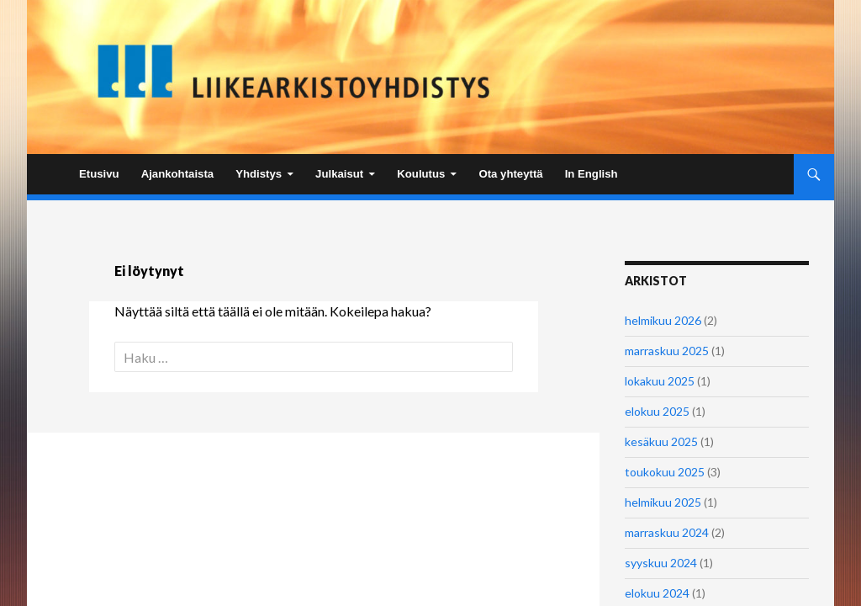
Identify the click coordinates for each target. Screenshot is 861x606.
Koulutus (421, 173)
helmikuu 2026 (663, 320)
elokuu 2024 (657, 593)
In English (591, 173)
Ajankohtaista (177, 173)
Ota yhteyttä (510, 173)
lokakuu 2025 (660, 381)
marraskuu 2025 (667, 350)
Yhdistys (258, 173)
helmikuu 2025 (663, 502)
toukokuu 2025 (665, 472)
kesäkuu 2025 (661, 441)
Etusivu (99, 173)
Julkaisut (339, 173)
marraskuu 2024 (667, 532)
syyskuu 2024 (661, 563)
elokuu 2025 (657, 411)
